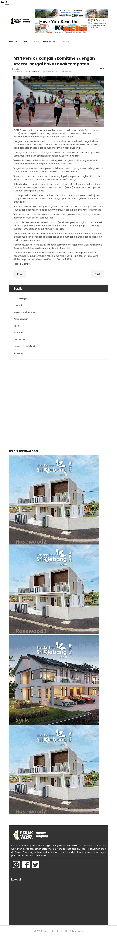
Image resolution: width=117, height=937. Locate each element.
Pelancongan (20, 319)
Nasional (18, 353)
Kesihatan (19, 339)
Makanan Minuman (24, 312)
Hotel (16, 325)
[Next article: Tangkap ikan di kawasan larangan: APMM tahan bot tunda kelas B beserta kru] (97, 274)
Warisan (18, 332)
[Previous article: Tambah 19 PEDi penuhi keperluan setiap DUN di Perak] (19, 274)
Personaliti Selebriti (24, 346)
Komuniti (18, 305)
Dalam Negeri (34, 71)
